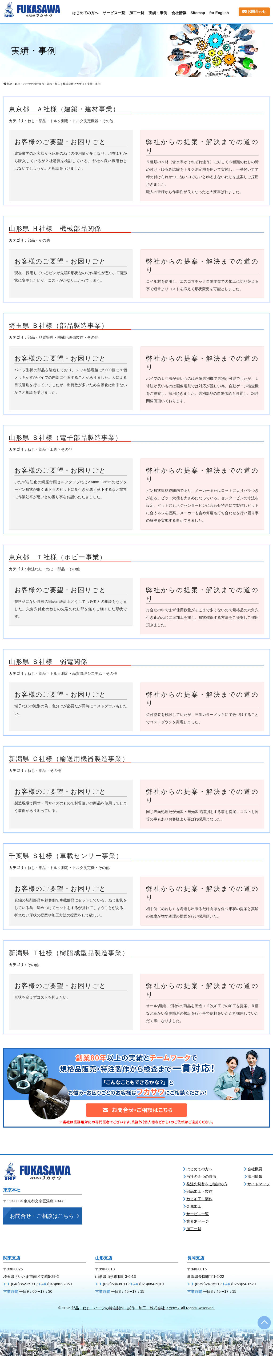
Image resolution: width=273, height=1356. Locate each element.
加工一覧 (136, 13)
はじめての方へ (85, 13)
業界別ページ (197, 1221)
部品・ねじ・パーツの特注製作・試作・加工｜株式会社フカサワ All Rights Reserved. (143, 1308)
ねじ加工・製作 (199, 1199)
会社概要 (254, 1169)
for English (219, 13)
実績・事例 (157, 13)
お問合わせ (254, 11)
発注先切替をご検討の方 (206, 1184)
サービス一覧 (114, 13)
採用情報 (254, 1176)
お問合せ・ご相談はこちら (42, 1216)
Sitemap (198, 13)
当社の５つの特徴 (201, 1176)
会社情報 (178, 13)
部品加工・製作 (199, 1191)
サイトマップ (258, 1184)
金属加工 (193, 1206)
